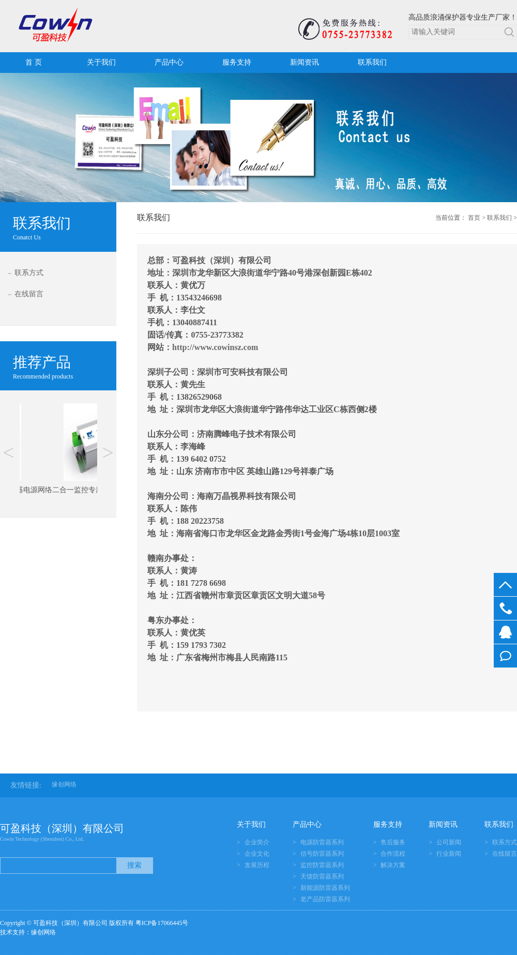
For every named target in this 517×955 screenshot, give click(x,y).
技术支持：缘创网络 (28, 932)
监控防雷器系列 (322, 865)
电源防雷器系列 (322, 842)
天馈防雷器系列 (322, 876)
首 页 (33, 62)
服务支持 (236, 62)
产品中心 (169, 62)
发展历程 (257, 865)
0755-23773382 (505, 608)
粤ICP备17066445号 (162, 923)
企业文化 (257, 853)
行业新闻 (448, 853)
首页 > (476, 217)
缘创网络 (64, 784)
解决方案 (393, 865)
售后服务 (393, 842)
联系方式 (28, 273)
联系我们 (372, 62)
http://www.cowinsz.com (215, 347)
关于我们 (101, 62)
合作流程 (393, 853)
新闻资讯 (304, 62)
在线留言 (28, 294)
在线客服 (505, 632)
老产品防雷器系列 (325, 899)
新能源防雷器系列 (325, 887)
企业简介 (257, 842)
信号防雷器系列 (322, 853)
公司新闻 (448, 842)
